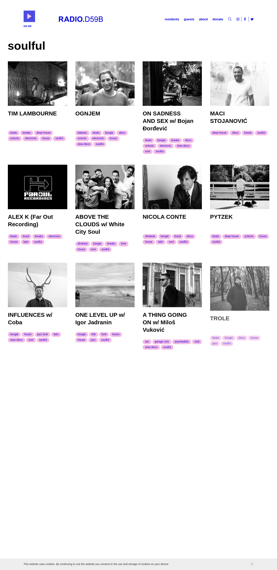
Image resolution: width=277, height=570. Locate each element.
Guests (189, 19)
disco (122, 132)
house (46, 138)
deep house (43, 132)
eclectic (14, 138)
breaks (27, 132)
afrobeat (82, 246)
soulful (59, 138)
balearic (82, 132)
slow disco (84, 144)
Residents (172, 19)
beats (13, 132)
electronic (31, 138)
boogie (109, 132)
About (203, 19)
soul (147, 151)
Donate (217, 19)
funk (123, 246)
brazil (26, 238)
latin (25, 244)
